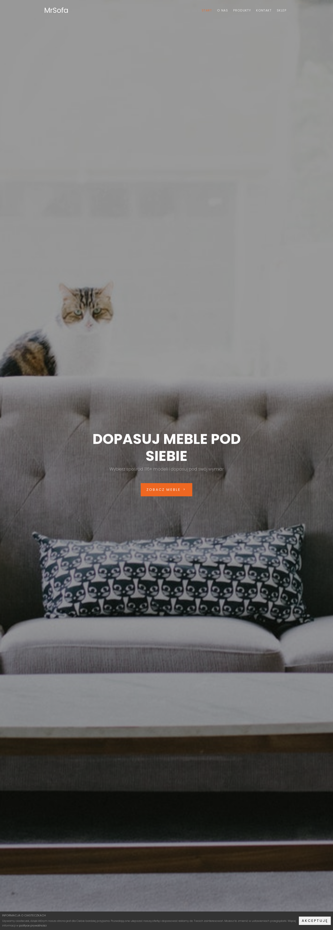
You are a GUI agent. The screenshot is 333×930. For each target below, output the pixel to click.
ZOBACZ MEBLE (166, 490)
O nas (222, 10)
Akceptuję (315, 920)
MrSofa (56, 10)
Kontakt (264, 10)
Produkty (242, 10)
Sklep (282, 10)
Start (207, 10)
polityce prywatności (33, 925)
